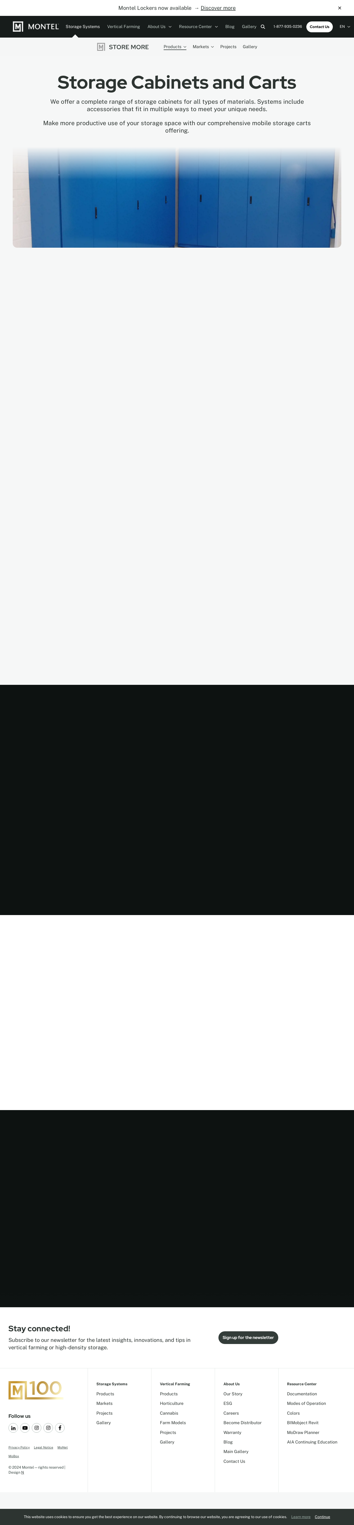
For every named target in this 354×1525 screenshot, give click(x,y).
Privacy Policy (19, 1447)
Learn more (301, 1517)
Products (175, 47)
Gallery (249, 26)
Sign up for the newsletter (248, 1337)
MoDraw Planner (303, 1432)
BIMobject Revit (303, 1422)
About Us (159, 26)
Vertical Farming (123, 26)
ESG (227, 1403)
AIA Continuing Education (312, 1442)
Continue (322, 1517)
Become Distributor (242, 1422)
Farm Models (173, 1422)
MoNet (62, 1447)
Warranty (232, 1432)
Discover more (218, 8)
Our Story (233, 1393)
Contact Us (319, 26)
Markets (203, 47)
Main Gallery (236, 1451)
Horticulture (171, 1403)
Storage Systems (83, 26)
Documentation (302, 1393)
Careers (231, 1413)
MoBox (13, 1456)
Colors (293, 1413)
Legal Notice (43, 1447)
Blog (230, 26)
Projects (228, 46)
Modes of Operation (306, 1403)
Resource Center (198, 26)
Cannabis (169, 1413)
